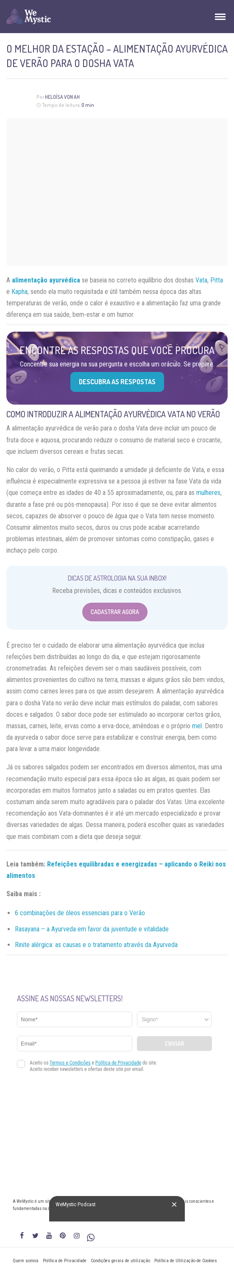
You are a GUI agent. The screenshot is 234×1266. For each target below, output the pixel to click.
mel (197, 726)
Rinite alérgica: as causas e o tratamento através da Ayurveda (96, 945)
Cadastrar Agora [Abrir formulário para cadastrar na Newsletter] (115, 611)
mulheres (208, 493)
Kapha (19, 292)
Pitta (216, 280)
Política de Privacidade (64, 1260)
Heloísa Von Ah (62, 97)
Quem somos (26, 1260)
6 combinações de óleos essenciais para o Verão (80, 913)
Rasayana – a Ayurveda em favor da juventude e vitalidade (92, 929)
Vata (201, 280)
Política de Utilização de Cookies (185, 1260)
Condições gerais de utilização (120, 1260)
